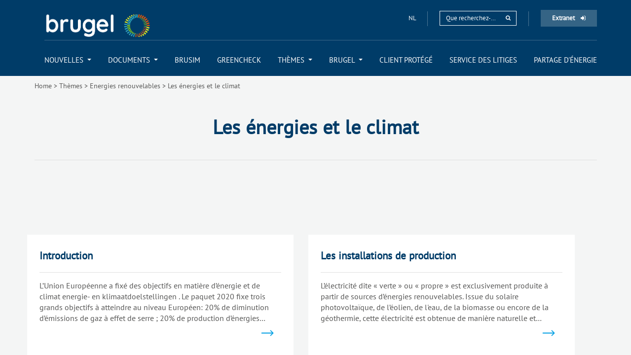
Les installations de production (388, 255)
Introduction (66, 255)
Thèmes (70, 85)
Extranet (569, 18)
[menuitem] (67, 60)
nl (412, 18)
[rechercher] (508, 18)
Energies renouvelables (125, 85)
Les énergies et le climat (204, 85)
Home (43, 85)
